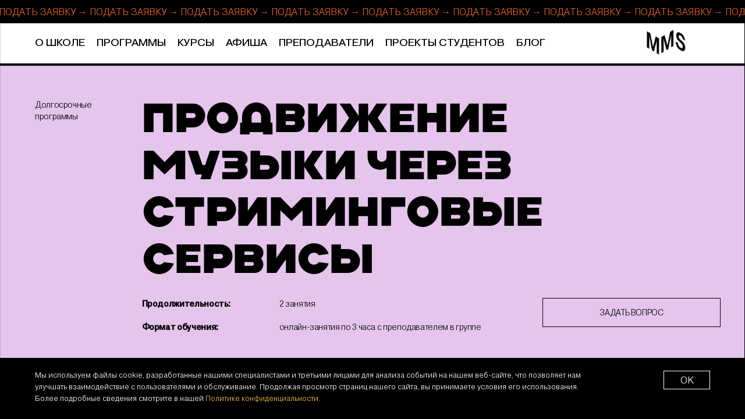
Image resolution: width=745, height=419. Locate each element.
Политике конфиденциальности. (262, 398)
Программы (131, 43)
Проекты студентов (445, 43)
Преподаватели (326, 43)
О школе (60, 43)
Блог (530, 43)
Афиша (246, 43)
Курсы (196, 43)
